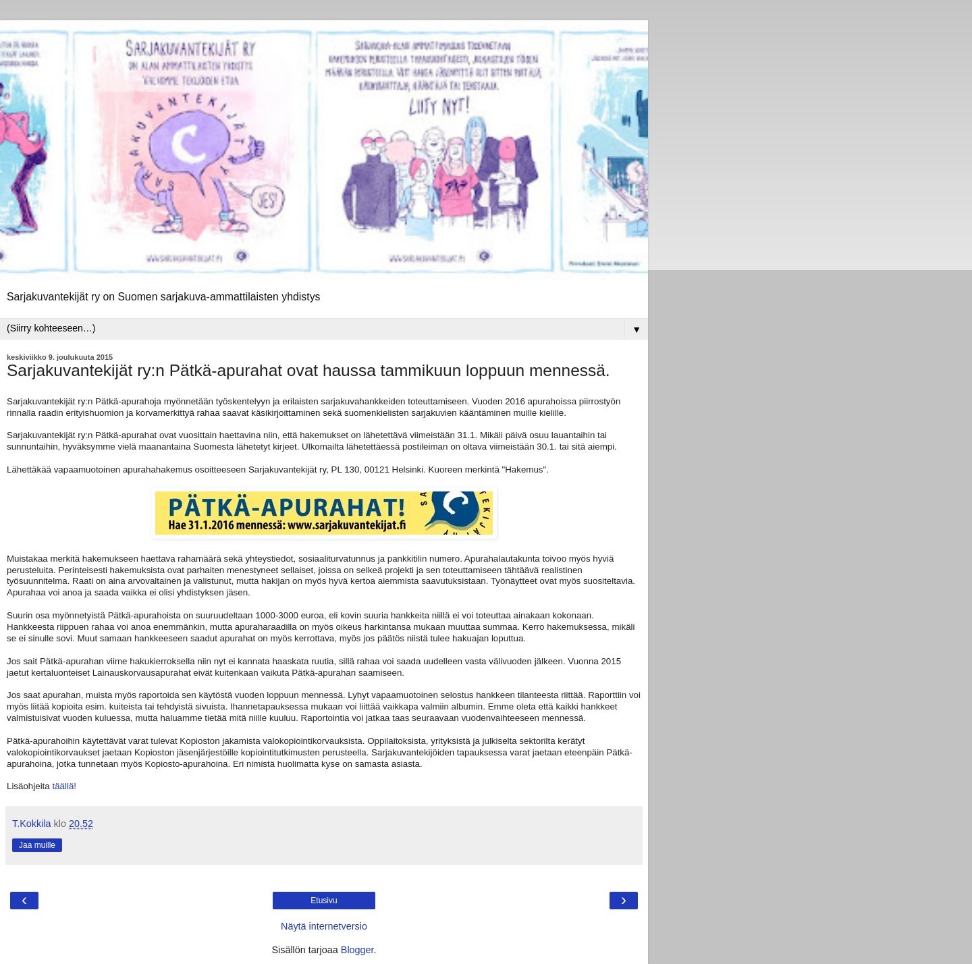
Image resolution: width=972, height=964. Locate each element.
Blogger (357, 949)
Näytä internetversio (324, 926)
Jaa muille (37, 845)
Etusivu (323, 900)
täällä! (64, 786)
